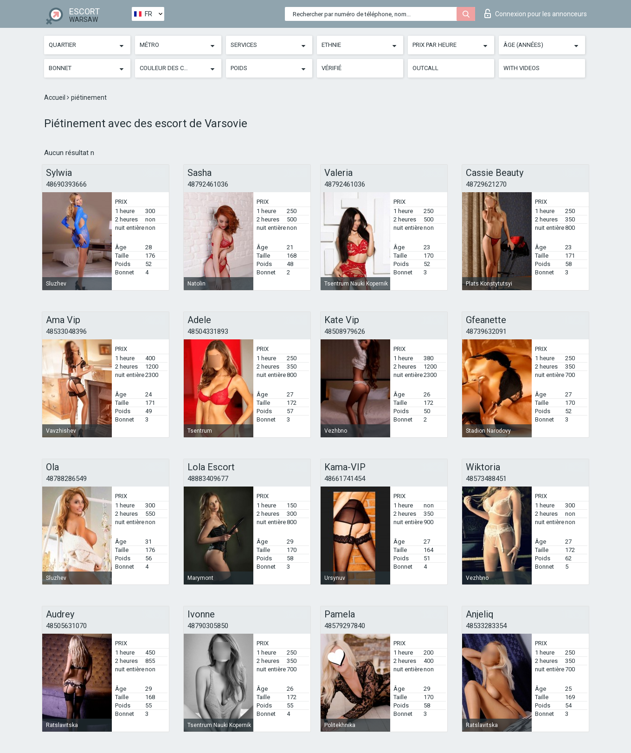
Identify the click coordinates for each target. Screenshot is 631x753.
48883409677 (207, 478)
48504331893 (207, 331)
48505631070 (66, 626)
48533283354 (486, 626)
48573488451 (486, 478)
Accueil (55, 97)
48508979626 (344, 331)
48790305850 (207, 626)
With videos (521, 68)
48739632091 (486, 331)
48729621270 (486, 184)
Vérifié (331, 68)
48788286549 (66, 478)
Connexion (535, 13)
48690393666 (66, 184)
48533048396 (66, 331)
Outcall (425, 68)
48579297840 (344, 626)
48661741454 (344, 478)
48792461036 (207, 184)
